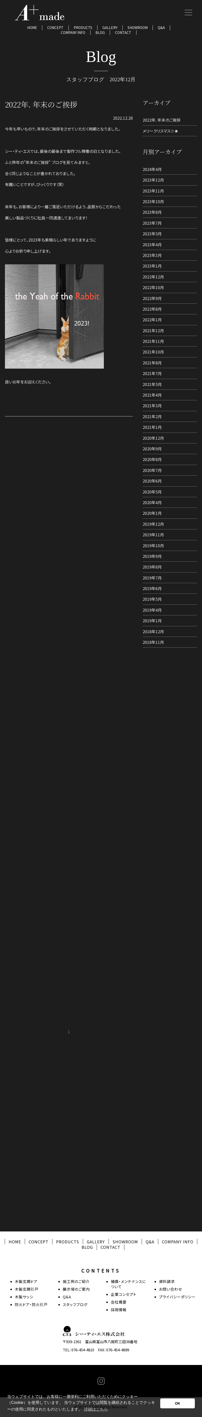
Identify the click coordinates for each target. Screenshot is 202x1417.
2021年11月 (153, 341)
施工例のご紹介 (76, 1281)
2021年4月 (152, 395)
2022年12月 (153, 277)
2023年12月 (153, 180)
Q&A (161, 27)
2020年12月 (153, 438)
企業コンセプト (123, 1294)
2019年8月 (152, 567)
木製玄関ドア (26, 1281)
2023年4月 (152, 244)
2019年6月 (152, 588)
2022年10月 (153, 287)
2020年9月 (152, 449)
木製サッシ (24, 1296)
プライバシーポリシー (177, 1296)
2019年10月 (153, 545)
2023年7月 (152, 223)
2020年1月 (152, 513)
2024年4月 (152, 169)
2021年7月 (152, 373)
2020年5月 (152, 492)
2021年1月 (152, 427)
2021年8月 (152, 363)
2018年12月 (153, 631)
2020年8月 (152, 459)
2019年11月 (153, 535)
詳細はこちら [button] (96, 1409)
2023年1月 (152, 266)
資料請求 (167, 1281)
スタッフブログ (75, 1304)
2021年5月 (152, 384)
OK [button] (177, 1403)
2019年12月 (153, 524)
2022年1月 (152, 320)
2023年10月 (153, 201)
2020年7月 (152, 470)
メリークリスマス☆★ (160, 131)
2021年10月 (153, 352)
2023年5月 (152, 234)
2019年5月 (152, 599)
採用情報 (119, 1309)
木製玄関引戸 (27, 1289)
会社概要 (119, 1302)
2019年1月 (152, 621)
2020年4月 (152, 502)
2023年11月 (153, 191)
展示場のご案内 (76, 1289)
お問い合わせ (170, 1289)
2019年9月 (152, 556)
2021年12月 (153, 330)
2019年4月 (152, 610)
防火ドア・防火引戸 (31, 1304)
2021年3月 (152, 406)
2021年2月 (152, 416)
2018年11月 (153, 642)
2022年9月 (152, 298)
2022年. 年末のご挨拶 (161, 120)
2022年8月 (152, 309)
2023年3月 (152, 255)
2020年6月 (152, 481)
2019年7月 (152, 578)
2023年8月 (152, 212)
